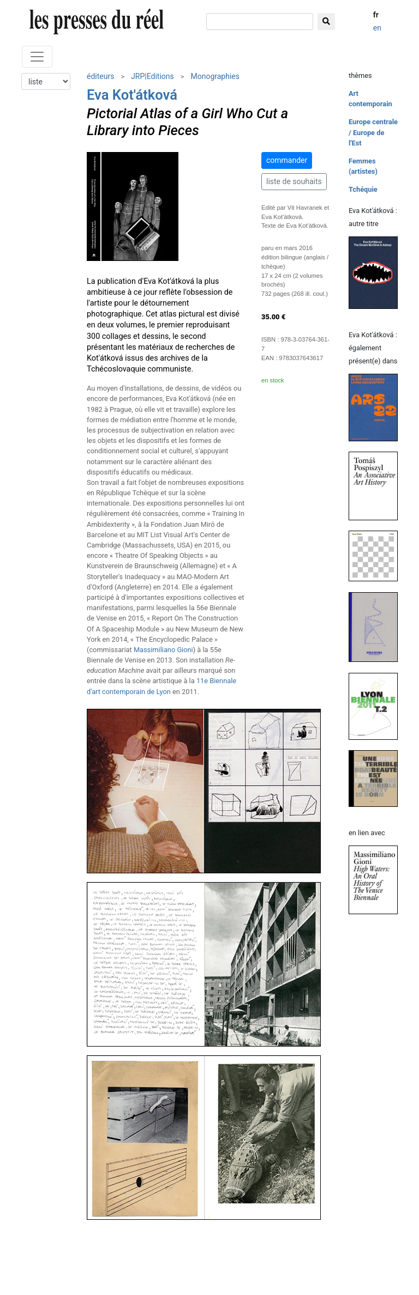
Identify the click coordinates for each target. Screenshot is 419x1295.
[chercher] (259, 21)
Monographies (215, 76)
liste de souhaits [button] (294, 181)
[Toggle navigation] (37, 57)
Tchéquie (363, 189)
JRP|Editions (152, 76)
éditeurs (100, 76)
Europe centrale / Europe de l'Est (373, 132)
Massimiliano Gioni (163, 650)
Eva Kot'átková (132, 95)
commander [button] (286, 160)
